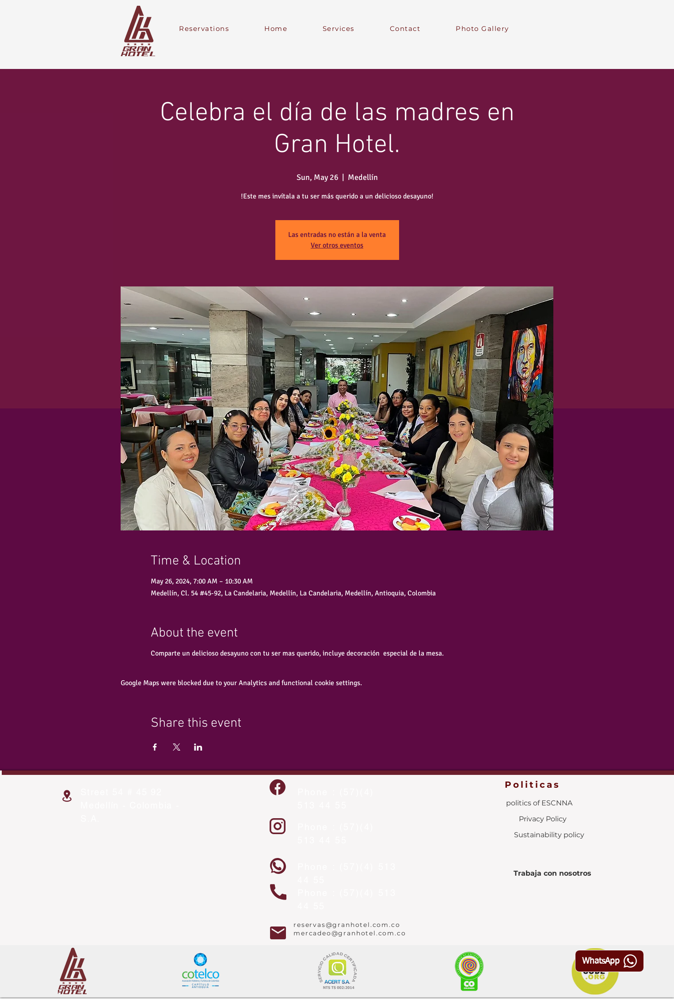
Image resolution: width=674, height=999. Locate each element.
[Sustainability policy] (549, 835)
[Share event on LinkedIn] (198, 747)
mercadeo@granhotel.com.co (349, 933)
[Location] (67, 796)
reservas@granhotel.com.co (346, 925)
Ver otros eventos (337, 245)
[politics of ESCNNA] (539, 803)
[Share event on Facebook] (155, 747)
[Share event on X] (176, 747)
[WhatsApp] (609, 961)
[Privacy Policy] (542, 819)
